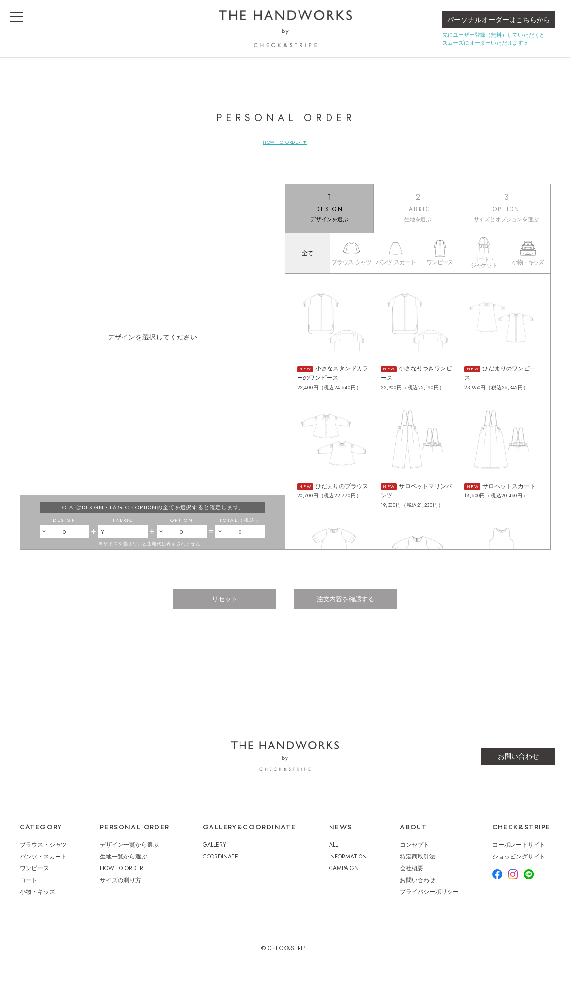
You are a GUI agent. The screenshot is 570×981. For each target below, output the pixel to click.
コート (28, 887)
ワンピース (34, 875)
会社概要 (411, 875)
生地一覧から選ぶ (123, 863)
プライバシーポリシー (429, 899)
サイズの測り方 (120, 887)
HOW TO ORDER (121, 875)
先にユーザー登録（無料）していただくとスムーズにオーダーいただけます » (493, 47)
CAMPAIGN (344, 875)
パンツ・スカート (43, 863)
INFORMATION (348, 863)
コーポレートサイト (518, 852)
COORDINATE (220, 863)
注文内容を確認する (350, 608)
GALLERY (214, 852)
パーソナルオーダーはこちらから (498, 27)
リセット (220, 608)
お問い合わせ (518, 763)
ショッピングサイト (518, 863)
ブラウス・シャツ (43, 852)
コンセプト (414, 852)
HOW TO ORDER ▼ (285, 142)
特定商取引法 (417, 863)
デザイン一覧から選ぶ (129, 852)
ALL (333, 852)
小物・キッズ (37, 899)
